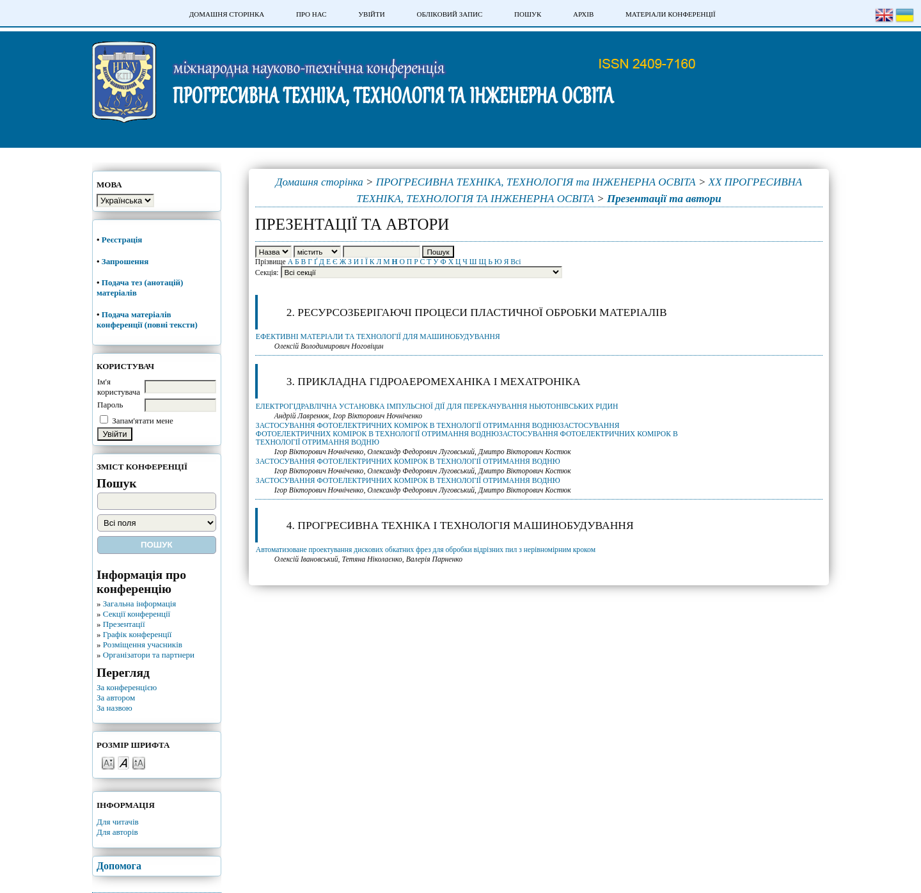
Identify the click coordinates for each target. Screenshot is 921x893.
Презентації (124, 624)
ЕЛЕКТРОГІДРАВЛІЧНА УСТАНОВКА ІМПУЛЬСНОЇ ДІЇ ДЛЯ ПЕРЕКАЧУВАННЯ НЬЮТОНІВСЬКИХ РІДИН (437, 406)
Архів (583, 14)
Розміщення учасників (142, 644)
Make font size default (123, 762)
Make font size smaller (108, 762)
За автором (116, 697)
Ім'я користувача (118, 387)
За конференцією (127, 687)
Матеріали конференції (671, 14)
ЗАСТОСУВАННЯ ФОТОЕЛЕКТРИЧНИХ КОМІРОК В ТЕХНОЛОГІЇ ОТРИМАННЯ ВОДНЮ (408, 461)
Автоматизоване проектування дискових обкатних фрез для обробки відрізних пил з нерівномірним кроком (425, 550)
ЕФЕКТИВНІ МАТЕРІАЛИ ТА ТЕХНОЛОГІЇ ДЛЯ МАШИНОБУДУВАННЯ (378, 337)
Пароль (110, 404)
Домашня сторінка (226, 14)
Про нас (311, 14)
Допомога (119, 865)
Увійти (371, 14)
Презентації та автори (664, 199)
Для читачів (118, 821)
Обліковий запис (449, 14)
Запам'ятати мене (142, 420)
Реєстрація (123, 239)
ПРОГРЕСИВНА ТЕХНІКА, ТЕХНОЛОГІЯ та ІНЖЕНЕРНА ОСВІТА (536, 182)
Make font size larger (138, 762)
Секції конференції (136, 614)
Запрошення (125, 261)
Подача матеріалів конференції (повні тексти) (147, 319)
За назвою (114, 708)
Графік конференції (137, 634)
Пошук (527, 14)
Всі (515, 262)
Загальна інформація (140, 603)
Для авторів (117, 832)
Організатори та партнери (148, 655)
